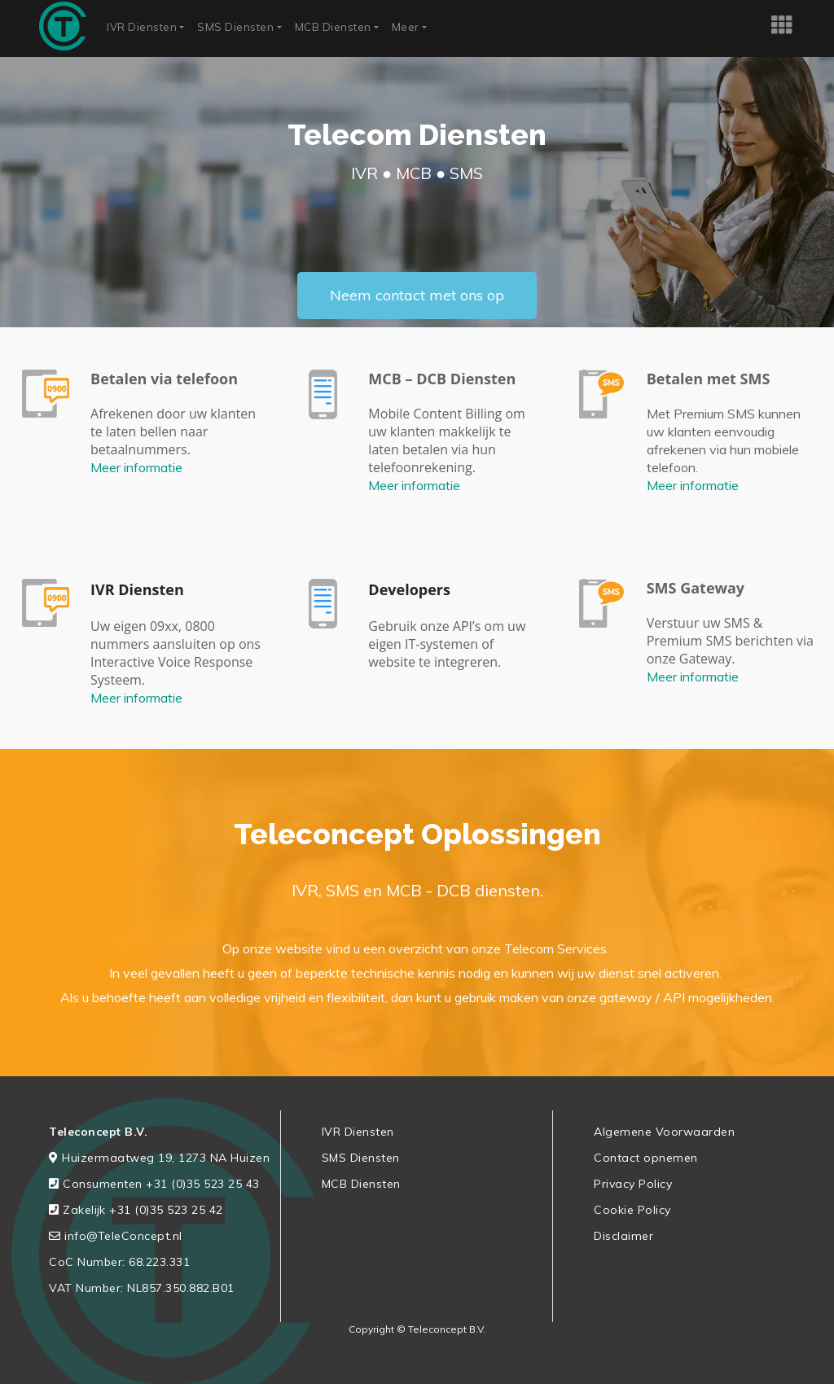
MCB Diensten (333, 26)
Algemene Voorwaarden (664, 1131)
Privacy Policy (633, 1183)
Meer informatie (136, 467)
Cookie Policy (632, 1209)
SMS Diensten (235, 26)
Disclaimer (623, 1236)
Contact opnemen (646, 1157)
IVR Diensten (142, 26)
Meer (405, 26)
